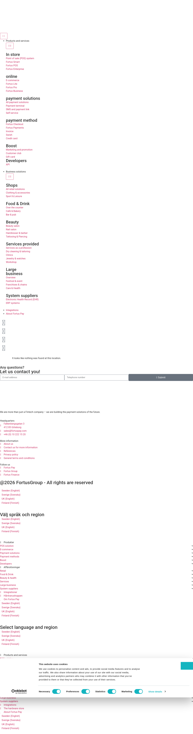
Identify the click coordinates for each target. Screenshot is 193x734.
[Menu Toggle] (3, 36)
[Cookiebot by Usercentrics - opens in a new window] (19, 728)
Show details (155, 728)
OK (168, 702)
